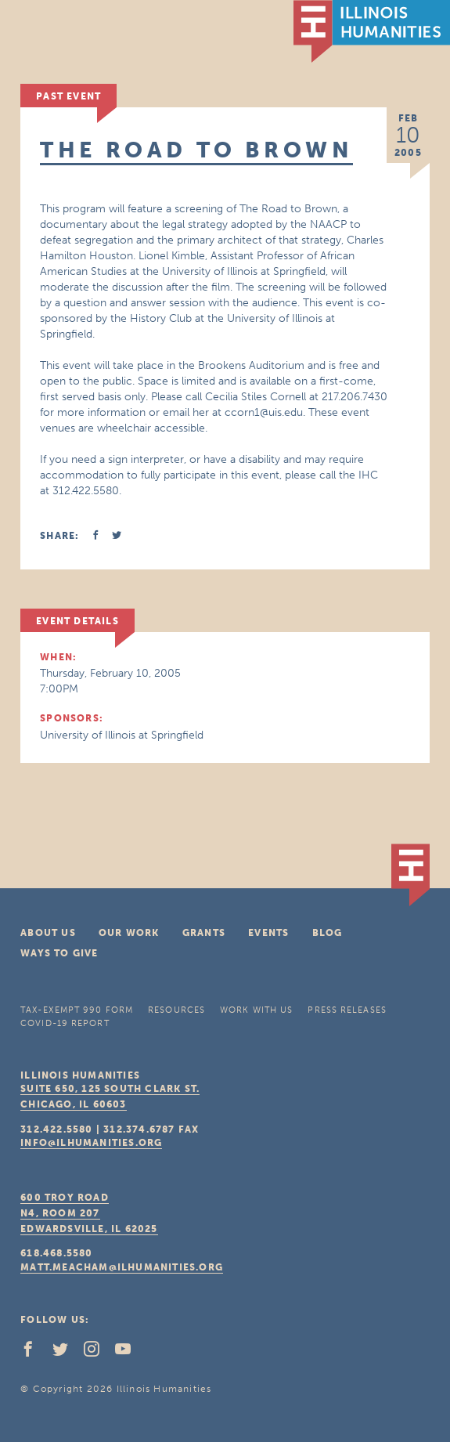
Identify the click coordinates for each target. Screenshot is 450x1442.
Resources (176, 1010)
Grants (203, 932)
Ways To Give (59, 953)
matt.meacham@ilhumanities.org (121, 1267)
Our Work (129, 932)
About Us (48, 932)
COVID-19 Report (65, 1023)
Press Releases (347, 1010)
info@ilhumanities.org (91, 1142)
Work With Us (256, 1010)
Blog (327, 932)
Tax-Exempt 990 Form (76, 1010)
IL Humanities (371, 31)
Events (268, 932)
